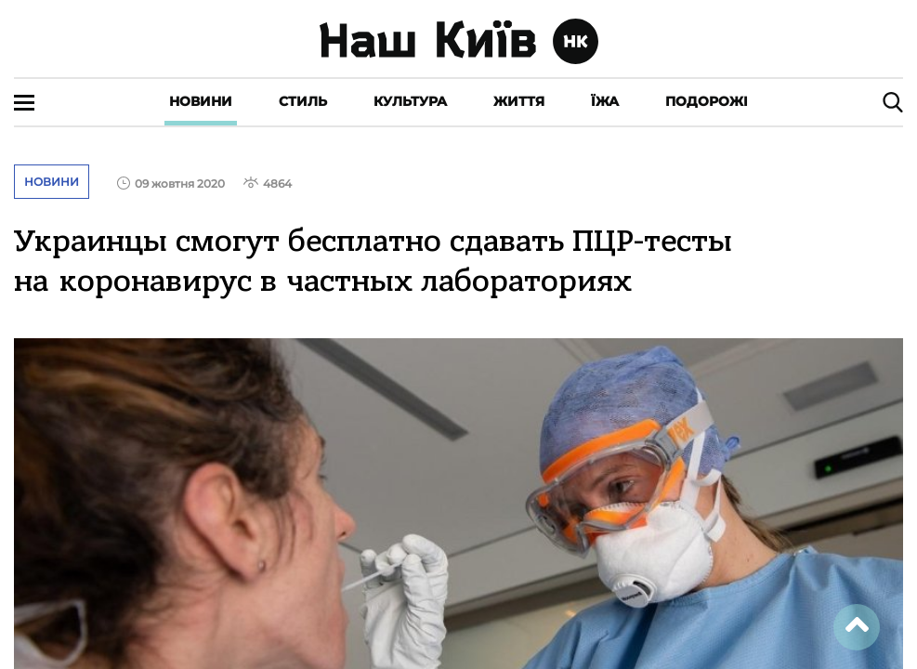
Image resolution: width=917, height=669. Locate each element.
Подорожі (706, 101)
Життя (518, 101)
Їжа (605, 101)
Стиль (303, 101)
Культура (410, 101)
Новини (200, 101)
